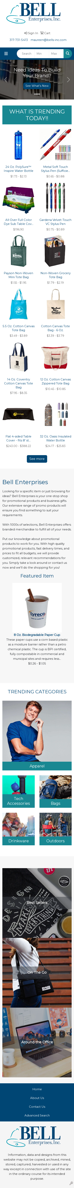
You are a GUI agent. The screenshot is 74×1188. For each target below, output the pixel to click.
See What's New (37, 85)
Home (37, 1089)
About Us (37, 1098)
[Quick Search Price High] (56, 53)
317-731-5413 (18, 40)
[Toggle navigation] (6, 53)
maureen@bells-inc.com (49, 40)
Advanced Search (37, 1115)
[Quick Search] (26, 53)
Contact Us (37, 1107)
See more (37, 459)
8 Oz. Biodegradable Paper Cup (37, 635)
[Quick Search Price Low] (41, 53)
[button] (5, 80)
